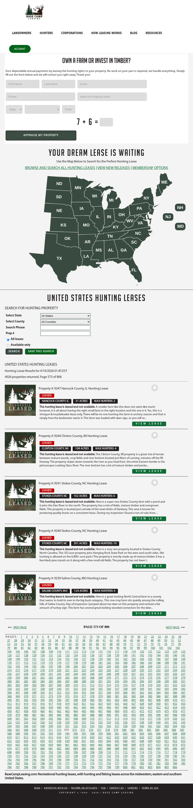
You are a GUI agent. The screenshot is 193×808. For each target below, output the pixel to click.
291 (100, 681)
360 (125, 692)
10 (70, 637)
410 (175, 700)
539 (150, 722)
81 (22, 648)
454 (175, 707)
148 (9, 659)
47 (145, 640)
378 (92, 696)
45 (131, 640)
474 (158, 711)
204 (109, 666)
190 (175, 663)
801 (133, 767)
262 (42, 678)
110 (59, 651)
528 (59, 722)
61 (63, 644)
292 (109, 681)
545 (18, 726)
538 (142, 722)
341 (150, 689)
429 (150, 704)
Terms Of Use (150, 788)
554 (92, 726)
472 (142, 711)
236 (9, 674)
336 (109, 689)
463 (67, 711)
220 (59, 670)
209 (150, 666)
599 (100, 733)
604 (142, 733)
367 (183, 692)
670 (142, 745)
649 (150, 741)
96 (124, 648)
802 (142, 767)
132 (59, 655)
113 (84, 651)
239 (34, 674)
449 (133, 707)
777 (117, 763)
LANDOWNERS (21, 33)
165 (150, 659)
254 (158, 674)
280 (9, 681)
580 (124, 730)
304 (26, 685)
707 (84, 752)
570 (42, 730)
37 (77, 640)
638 (59, 741)
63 (77, 644)
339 (133, 689)
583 (149, 730)
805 (166, 767)
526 (42, 722)
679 (34, 748)
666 (109, 745)
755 (117, 760)
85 (49, 648)
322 (175, 685)
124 (175, 651)
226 (109, 670)
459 (34, 711)
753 (100, 760)
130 (42, 655)
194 (26, 666)
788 (26, 767)
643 (100, 741)
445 (100, 707)
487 (84, 715)
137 (100, 655)
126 (9, 655)
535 (117, 722)
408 (158, 700)
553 (84, 726)
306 (42, 685)
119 (133, 651)
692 (142, 748)
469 (117, 711)
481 (34, 715)
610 (9, 737)
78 (179, 644)
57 (36, 644)
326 (26, 689)
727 (67, 756)
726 (59, 756)
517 (150, 719)
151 (34, 659)
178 (75, 663)
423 (100, 704)
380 (109, 696)
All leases (15, 339)
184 (125, 663)
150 (26, 659)
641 (84, 741)
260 (26, 678)
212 (175, 666)
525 (34, 722)
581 (132, 730)
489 (100, 715)
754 (109, 760)
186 (142, 663)
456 (9, 711)
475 (166, 711)
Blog (37, 788)
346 (9, 692)
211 (166, 666)
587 (182, 730)
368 (9, 696)
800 (125, 767)
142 (142, 655)
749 (67, 760)
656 (26, 745)
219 (51, 670)
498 (175, 715)
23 (159, 637)
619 (84, 737)
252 (142, 674)
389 (183, 696)
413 (18, 704)
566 (9, 730)
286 (59, 681)
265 (67, 678)
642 (92, 741)
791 (51, 767)
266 (75, 678)
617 (67, 737)
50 (165, 640)
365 (166, 692)
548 (42, 726)
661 (67, 745)
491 (117, 715)
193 (18, 666)
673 (166, 745)
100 (153, 648)
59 (49, 644)
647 (133, 741)
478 (9, 715)
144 (158, 655)
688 (109, 748)
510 (92, 719)
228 (125, 670)
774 (92, 763)
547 (34, 726)
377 (84, 696)
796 (92, 767)
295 (133, 681)
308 (59, 685)
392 (26, 700)
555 (100, 726)
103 (177, 648)
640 (75, 741)
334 (92, 689)
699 (18, 752)
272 (125, 678)
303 (18, 685)
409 (166, 700)
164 (142, 659)
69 (117, 644)
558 (125, 726)
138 (109, 655)
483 (51, 715)
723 (34, 756)
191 (183, 663)
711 (117, 752)
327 (34, 689)
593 (51, 733)
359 (117, 692)
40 (97, 640)
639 (67, 741)
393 (34, 700)
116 (109, 651)
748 (59, 760)
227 (117, 670)
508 (75, 719)
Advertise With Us (56, 788)
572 (59, 730)
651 (166, 741)
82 (29, 648)
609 (183, 733)
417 (51, 704)
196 (42, 666)
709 (100, 752)
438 (42, 707)
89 (77, 648)
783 (166, 763)
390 (9, 700)
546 (26, 726)
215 (18, 670)
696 (175, 748)
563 (166, 726)
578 (107, 730)
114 (92, 651)
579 (116, 730)
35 (63, 640)
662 (75, 745)
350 (42, 692)
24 (166, 637)
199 (67, 666)
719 (183, 752)
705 (67, 752)
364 (158, 692)
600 (109, 733)
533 (100, 722)
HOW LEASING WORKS (106, 33)
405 (133, 700)
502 (26, 719)
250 (125, 674)
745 (34, 760)
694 (158, 748)
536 (125, 722)
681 (51, 748)
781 (150, 763)
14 (97, 637)
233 (166, 670)
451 (150, 707)
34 (56, 640)
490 (109, 715)
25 (172, 637)
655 (18, 745)
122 (158, 651)
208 (142, 666)
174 (42, 663)
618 (75, 737)
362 (142, 692)
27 (8, 640)
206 (125, 666)
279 (183, 678)
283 (34, 681)
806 (175, 767)
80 (15, 648)
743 (18, 760)
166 (158, 659)
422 (92, 704)
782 (158, 763)
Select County (15, 321)
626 (142, 737)
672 (158, 745)
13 (91, 637)
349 (34, 692)
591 (34, 733)
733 (117, 756)
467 (100, 711)
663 (84, 745)
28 (15, 640)
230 (142, 670)
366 (175, 692)
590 (26, 733)
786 (9, 767)
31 (36, 640)
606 (158, 733)
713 (133, 752)
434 (9, 707)
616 (59, 737)
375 (67, 696)
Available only (18, 345)
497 (166, 715)
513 (117, 719)
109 (51, 651)
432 (175, 704)
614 (42, 737)
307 (51, 685)
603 (133, 733)
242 (59, 674)
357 (100, 692)
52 (179, 640)
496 (158, 715)
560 (142, 726)
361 (133, 692)
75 (158, 644)
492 (125, 715)
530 (75, 722)
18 (125, 637)
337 (117, 689)
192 (9, 666)
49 (158, 640)
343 (166, 689)
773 (84, 763)
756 (125, 760)
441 (67, 707)
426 (125, 704)
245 (84, 674)
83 (36, 648)
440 (59, 707)
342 (158, 689)
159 (100, 659)
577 (99, 730)
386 (158, 696)
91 (90, 648)
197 (51, 666)
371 (34, 696)
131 (51, 655)
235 (183, 670)
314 (109, 685)
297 (150, 681)
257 (183, 674)
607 (166, 733)
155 (67, 659)
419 (67, 704)
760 (158, 760)
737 (150, 756)
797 (100, 767)
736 (142, 756)
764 (9, 763)
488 (92, 715)
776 (109, 763)
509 (84, 719)
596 (75, 733)
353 (67, 692)
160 (109, 659)
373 (51, 696)
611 (18, 737)
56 (29, 644)
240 (42, 674)
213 (183, 666)
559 (133, 726)
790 (42, 767)
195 (34, 666)
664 (92, 745)
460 (42, 711)
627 (150, 737)
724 (42, 756)
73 (145, 644)
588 (9, 733)
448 (125, 707)
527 (51, 722)
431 (166, 704)
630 (175, 737)
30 (29, 640)
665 (100, 745)
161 (117, 659)
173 (34, 663)
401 (100, 700)
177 (67, 663)
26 (179, 637)
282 (26, 681)
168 (175, 659)
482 (42, 715)
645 (117, 741)
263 (51, 678)
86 (56, 648)
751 (84, 760)
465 (84, 711)
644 (109, 741)
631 (183, 737)
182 (109, 663)
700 (26, 752)
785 (183, 763)
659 (51, 745)
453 (166, 707)
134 (75, 655)
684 (75, 748)
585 (165, 730)
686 (92, 748)
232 (158, 670)
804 (158, 767)
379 (100, 696)
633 (18, 741)
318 (142, 685)
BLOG (133, 33)
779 (133, 763)
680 (42, 748)
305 (34, 685)
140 (125, 655)
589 (18, 733)
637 (51, 741)
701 (34, 752)
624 (125, 737)
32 (42, 640)
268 (92, 678)
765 (18, 763)
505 (51, 719)
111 (67, 651)
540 (158, 722)
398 (75, 700)
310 (75, 685)
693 (150, 748)
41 (104, 640)
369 (18, 696)
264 (59, 678)
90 (83, 648)
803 (150, 767)
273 (133, 678)
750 (75, 760)
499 (183, 715)
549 (51, 726)
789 (34, 767)
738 (158, 756)
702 (42, 752)
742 (9, 760)
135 (84, 655)
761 (166, 760)
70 (124, 644)
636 (42, 741)
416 (42, 704)
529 (67, 722)
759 (150, 760)
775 (100, 763)
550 (59, 726)
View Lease (149, 423)
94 (111, 648)
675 (183, 745)
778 (125, 763)
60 (56, 644)
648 (142, 741)
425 (117, 704)
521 (183, 719)
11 (77, 637)
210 (158, 666)
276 (158, 678)
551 (67, 726)
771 (67, 763)
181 (100, 663)
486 (75, 715)
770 (59, 763)
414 (26, 704)
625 (133, 737)
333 (84, 689)
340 (142, 689)
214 (9, 670)
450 (142, 707)
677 (18, 748)
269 (100, 678)
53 (8, 644)
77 (172, 644)
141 (133, 655)
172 (26, 663)
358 (109, 692)
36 (70, 640)
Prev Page (17, 627)
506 (59, 719)
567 (18, 730)
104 (9, 651)
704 (59, 752)
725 (51, 756)
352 (59, 692)
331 (67, 689)
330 (59, 689)
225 (100, 670)
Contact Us (116, 788)
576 (91, 730)
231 (150, 670)
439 (51, 707)
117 (117, 651)
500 (9, 719)
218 (42, 670)
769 (51, 763)
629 (166, 737)
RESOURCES (154, 33)
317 (133, 685)
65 (90, 644)
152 (42, 659)
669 (133, 745)
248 (109, 674)
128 (26, 655)
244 (75, 674)
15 (104, 637)
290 (92, 681)
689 (117, 748)
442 (75, 707)
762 (175, 760)
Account (19, 49)
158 (92, 659)
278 (175, 678)
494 (142, 715)
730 (92, 756)
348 (26, 692)
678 (26, 748)
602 (125, 733)
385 (150, 696)
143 (150, 655)
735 (133, 756)
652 (175, 741)
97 (131, 648)
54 (15, 644)
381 (117, 696)
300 (175, 681)
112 (75, 651)
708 (92, 752)
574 (74, 730)
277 (166, 678)
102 (169, 648)
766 (26, 763)
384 (142, 696)
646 (125, 741)
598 (92, 733)
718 (175, 752)
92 (97, 648)
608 (175, 733)
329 (51, 689)
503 (34, 719)
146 (175, 655)
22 (152, 637)
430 (158, 704)
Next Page (176, 627)
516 (142, 719)
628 (158, 737)
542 (175, 722)
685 (84, 748)
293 (117, 681)
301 (183, 681)
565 (183, 726)
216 (26, 670)
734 (125, 756)
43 (117, 640)
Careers (133, 788)
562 (158, 726)
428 (142, 704)
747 (51, 760)
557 (117, 726)
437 (34, 707)
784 (175, 763)
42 (111, 640)
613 (34, 737)
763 (183, 760)
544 (9, 726)
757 (133, 760)
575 (83, 730)
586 (174, 730)
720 (9, 756)
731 (100, 756)
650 (158, 741)
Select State (14, 315)
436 (26, 707)
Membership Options (150, 168)
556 (109, 726)
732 (109, 756)
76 (165, 644)
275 (150, 678)
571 (51, 730)
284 (42, 681)
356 (92, 692)
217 (34, 670)
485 (67, 715)
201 (84, 666)
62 (70, 644)
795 (84, 767)
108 (42, 651)
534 (109, 722)
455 (183, 707)
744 (26, 760)
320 (158, 685)
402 (109, 700)
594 (59, 733)
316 (125, 685)
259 (18, 678)
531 (84, 722)
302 (9, 685)
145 (166, 655)
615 (51, 737)
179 (84, 663)
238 (26, 674)
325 (18, 689)
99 (145, 648)
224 (92, 670)
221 (67, 670)
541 (166, 722)
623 (117, 737)
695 (166, 748)
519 (166, 719)
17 (118, 637)
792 (59, 767)
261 (34, 678)
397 (67, 700)
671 (150, 745)
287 (67, 681)
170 (9, 663)
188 (158, 663)
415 (34, 704)
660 (59, 745)
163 (133, 659)
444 (92, 707)
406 (142, 700)
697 (183, 748)
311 (84, 685)
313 (100, 685)
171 (18, 663)
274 (142, 678)
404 (125, 700)
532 (92, 722)
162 (125, 659)
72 (138, 644)
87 (63, 648)
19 (132, 637)
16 (111, 637)
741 (183, 756)
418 (59, 704)
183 (117, 663)
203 (100, 666)
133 (67, 655)
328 (42, 689)
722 (26, 756)
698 (9, 752)
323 (183, 685)
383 (133, 696)
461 (51, 711)
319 (150, 685)
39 (90, 640)
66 (97, 644)
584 (157, 730)
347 (18, 692)
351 (51, 692)
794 (75, 767)
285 (51, 681)
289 (84, 681)
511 (100, 719)
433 (183, 704)
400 (92, 700)
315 (117, 685)
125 (183, 651)
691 (133, 748)
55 (22, 644)
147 (183, 655)
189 (166, 663)
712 (125, 752)
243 (67, 674)
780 (142, 763)
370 (26, 696)
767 (34, 763)
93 (104, 648)
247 (100, 674)
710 (109, 752)
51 (172, 640)
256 (175, 674)
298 (158, 681)
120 (142, 651)
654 (9, 745)
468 (109, 711)
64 (83, 644)
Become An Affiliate (84, 788)
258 (9, 678)
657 (34, 745)
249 (117, 674)
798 (109, 767)
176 (59, 663)
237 (18, 674)
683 (67, 748)
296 (142, 681)
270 (109, 678)
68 (111, 644)
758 (142, 760)
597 (84, 733)
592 (42, 733)
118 (125, 651)
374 (59, 696)
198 (59, 666)
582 (141, 730)
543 (183, 722)
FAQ (103, 788)
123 (166, 651)
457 (18, 711)
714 (142, 752)
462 (59, 711)
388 (175, 696)
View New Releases (113, 168)
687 (100, 748)
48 (152, 640)
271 (117, 678)
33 (49, 640)
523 (18, 722)
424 (109, 704)
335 (100, 689)
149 (18, 659)
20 (138, 637)
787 (18, 767)
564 (175, 726)
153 (51, 659)
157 (84, 659)
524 (26, 722)
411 (183, 700)
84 (42, 648)
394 (42, 700)
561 (150, 726)
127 (18, 655)
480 (26, 715)
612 (26, 737)
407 (150, 700)
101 (161, 648)
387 (166, 696)
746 (42, 760)
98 (138, 648)
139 (117, 655)
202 (92, 666)
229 (133, 670)
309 (67, 685)
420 (75, 704)
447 (117, 707)
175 (51, 663)
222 (75, 670)
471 (133, 711)
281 (18, 681)
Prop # (10, 333)
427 (133, 704)
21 (145, 637)
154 (59, 659)
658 (42, 745)
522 (9, 722)
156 (75, 659)
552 (75, 726)
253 (150, 674)
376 (75, 696)
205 (117, 666)
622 (109, 737)
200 (75, 666)
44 (124, 640)
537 (133, 722)
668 (125, 745)
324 (9, 689)
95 (117, 648)
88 (70, 648)
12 (84, 637)
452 (158, 707)
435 (18, 707)
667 (117, 745)
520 (175, 719)
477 (183, 711)
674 (175, 745)
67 (104, 644)
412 (9, 704)
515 (133, 719)
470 (125, 711)
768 (42, 763)
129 (34, 655)
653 (183, 741)
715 (150, 752)
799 (117, 767)
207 (133, 666)
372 (42, 696)
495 (150, 715)
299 (166, 681)
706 (75, 752)
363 (150, 692)
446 (109, 707)
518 (158, 719)
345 (183, 689)
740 (175, 756)
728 (75, 756)
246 (92, 674)
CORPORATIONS (72, 33)
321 (166, 685)
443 (84, 707)
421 (84, 704)
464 (75, 711)
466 (92, 711)
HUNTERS (46, 33)
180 (92, 663)
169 (183, 659)
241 (51, 674)
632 (9, 741)
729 (84, 756)
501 (18, 719)
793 (67, 767)
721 (18, 756)
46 (138, 640)
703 (51, 752)
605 (150, 733)
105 (18, 651)
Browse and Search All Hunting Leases (60, 168)
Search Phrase (15, 327)
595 (67, 733)
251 (133, 674)
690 (125, 748)
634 (26, 741)
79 (8, 648)
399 (84, 700)
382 (125, 696)
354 (75, 692)
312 (92, 685)
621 (100, 737)
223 (84, 670)
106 (26, 651)
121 (150, 651)
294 (125, 681)
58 (42, 644)
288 (75, 681)
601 (117, 733)
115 (100, 651)
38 (83, 640)
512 (109, 719)
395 (51, 700)
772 (75, 763)
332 (75, 689)
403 (117, 700)
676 (9, 748)
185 (133, 663)
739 (166, 756)
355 (84, 692)
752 (92, 760)
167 (166, 659)
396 (59, 700)
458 (26, 711)
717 (166, 752)
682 (59, 748)
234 (175, 670)
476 (175, 711)
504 (42, 719)
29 (22, 640)
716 (158, 752)
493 (133, 715)
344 (175, 689)
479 (18, 715)
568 (26, 730)
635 (34, 741)
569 (34, 730)
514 (125, 719)
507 (67, 719)
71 (131, 644)
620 (92, 737)
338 (125, 689)
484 (59, 715)
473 (150, 711)
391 (18, 700)
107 (34, 651)
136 (92, 655)
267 (84, 678)
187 (150, 663)
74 (152, 644)
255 (166, 674)
